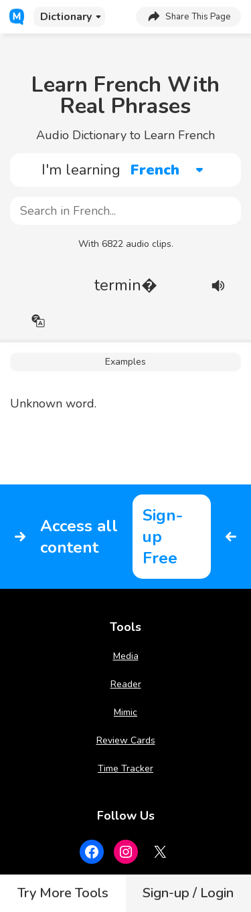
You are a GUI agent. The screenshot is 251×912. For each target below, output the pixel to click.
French (155, 170)
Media (126, 656)
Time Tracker (125, 768)
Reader (125, 684)
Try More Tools (62, 893)
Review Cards (125, 740)
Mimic (125, 712)
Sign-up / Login (188, 893)
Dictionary (66, 16)
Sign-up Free (163, 537)
